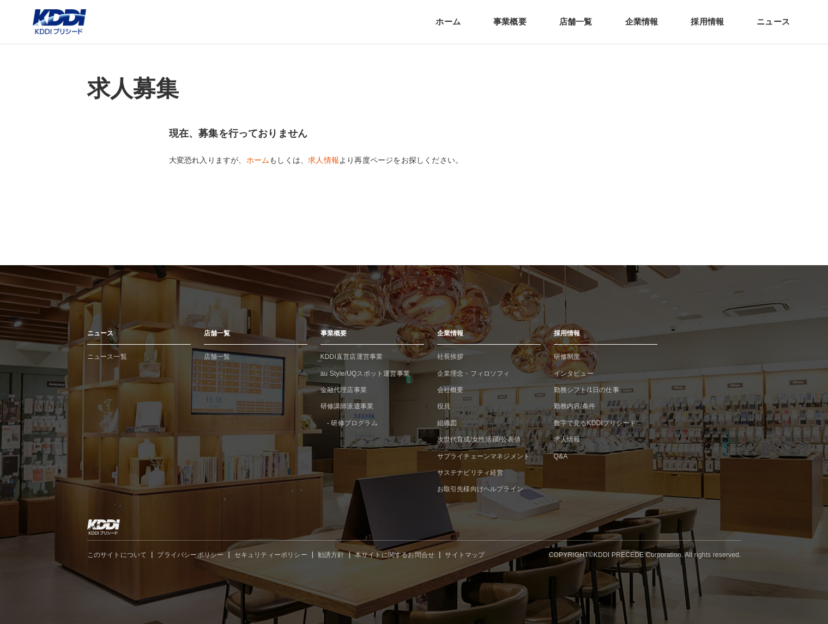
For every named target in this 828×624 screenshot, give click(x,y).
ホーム (448, 21)
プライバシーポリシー (190, 555)
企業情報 (641, 21)
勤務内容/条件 (575, 406)
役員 (443, 406)
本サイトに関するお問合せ (394, 555)
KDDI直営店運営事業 (352, 356)
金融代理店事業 (344, 390)
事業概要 (510, 21)
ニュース (773, 21)
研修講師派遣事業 (347, 406)
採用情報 (707, 21)
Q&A (561, 456)
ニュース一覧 (107, 356)
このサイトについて (117, 555)
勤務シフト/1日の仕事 (586, 390)
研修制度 (567, 356)
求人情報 (323, 160)
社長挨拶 (450, 356)
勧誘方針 (331, 555)
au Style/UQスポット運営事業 (365, 373)
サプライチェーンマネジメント (483, 456)
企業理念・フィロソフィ (473, 373)
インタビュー (574, 373)
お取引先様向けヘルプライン (480, 489)
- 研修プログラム (349, 423)
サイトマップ (465, 555)
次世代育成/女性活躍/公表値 (479, 439)
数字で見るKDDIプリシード (595, 423)
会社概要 (450, 390)
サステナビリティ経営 (470, 472)
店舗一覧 (576, 21)
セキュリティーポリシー (270, 555)
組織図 (447, 423)
